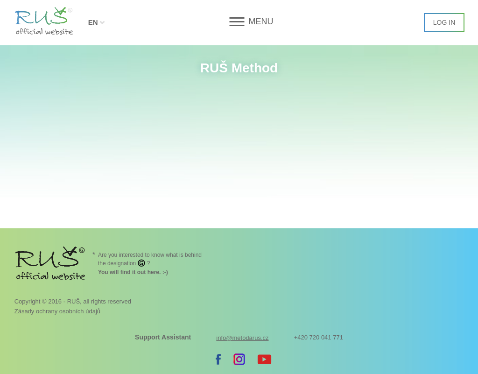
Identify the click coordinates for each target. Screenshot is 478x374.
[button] (239, 22)
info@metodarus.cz (242, 338)
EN (93, 22)
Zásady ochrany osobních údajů (57, 311)
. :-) (133, 272)
